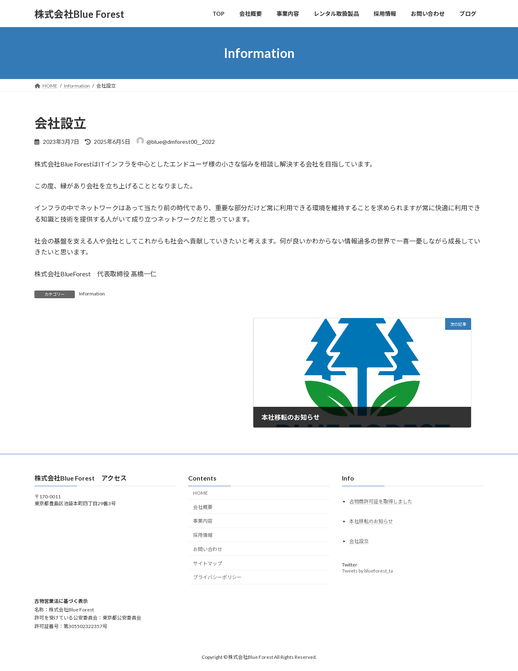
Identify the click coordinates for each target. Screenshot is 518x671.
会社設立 (359, 541)
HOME (200, 492)
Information (92, 294)
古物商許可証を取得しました (380, 501)
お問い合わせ (207, 549)
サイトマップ (207, 563)
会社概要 (202, 507)
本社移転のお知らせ (371, 521)
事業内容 (202, 521)
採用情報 (202, 535)
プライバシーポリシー (217, 577)
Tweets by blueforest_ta (367, 570)
